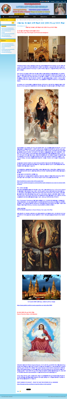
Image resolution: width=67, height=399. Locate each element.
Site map (57, 1)
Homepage (52, 1)
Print (65, 1)
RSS (62, 1)
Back (18, 391)
